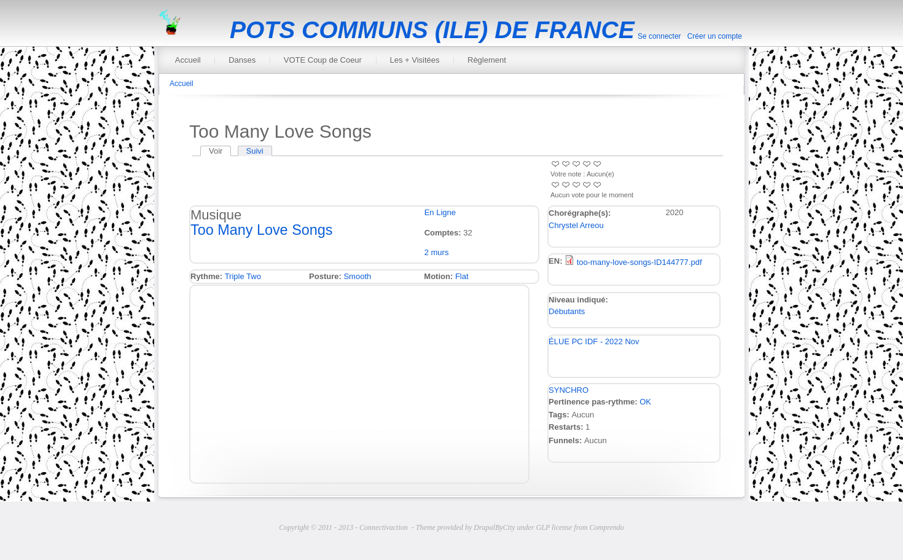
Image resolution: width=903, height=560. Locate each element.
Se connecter (659, 36)
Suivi (255, 151)
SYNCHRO (568, 390)
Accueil (188, 60)
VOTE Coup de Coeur (323, 60)
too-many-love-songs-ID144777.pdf (639, 262)
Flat (462, 276)
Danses (242, 60)
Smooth (357, 276)
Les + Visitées (414, 60)
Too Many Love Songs (261, 230)
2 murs (436, 252)
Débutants (567, 311)
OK (645, 401)
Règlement (486, 60)
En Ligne (440, 212)
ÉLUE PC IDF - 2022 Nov (594, 341)
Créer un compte (714, 36)
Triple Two (243, 276)
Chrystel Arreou (576, 225)
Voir (220, 151)
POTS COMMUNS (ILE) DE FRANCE (432, 30)
